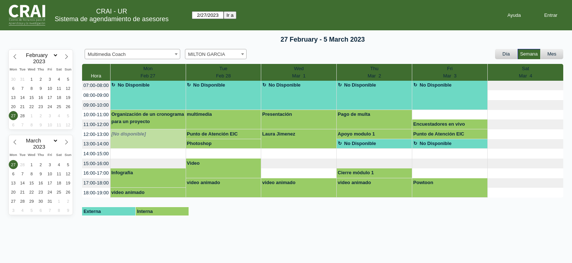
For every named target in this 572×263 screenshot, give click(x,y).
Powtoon (423, 182)
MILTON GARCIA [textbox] (206, 54)
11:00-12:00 (96, 124)
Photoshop (199, 143)
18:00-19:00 (96, 192)
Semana (529, 54)
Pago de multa (354, 114)
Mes (552, 54)
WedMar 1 (299, 72)
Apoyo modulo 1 (356, 134)
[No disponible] (128, 134)
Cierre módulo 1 (356, 172)
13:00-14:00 (96, 143)
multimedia (199, 114)
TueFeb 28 (223, 72)
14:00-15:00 (96, 153)
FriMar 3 (450, 72)
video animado (203, 182)
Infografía (122, 172)
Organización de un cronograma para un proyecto (147, 117)
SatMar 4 (525, 72)
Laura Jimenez (278, 134)
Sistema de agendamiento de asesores (112, 19)
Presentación (277, 114)
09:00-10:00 (96, 105)
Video (193, 163)
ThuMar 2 (374, 72)
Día (506, 54)
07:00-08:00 (96, 85)
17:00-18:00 (96, 183)
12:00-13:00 (96, 134)
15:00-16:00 (96, 163)
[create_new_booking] (525, 86)
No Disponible (134, 85)
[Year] (41, 61)
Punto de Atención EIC (212, 134)
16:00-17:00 (96, 173)
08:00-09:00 (96, 95)
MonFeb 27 (147, 72)
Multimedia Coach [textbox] (107, 54)
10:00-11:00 (96, 114)
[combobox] (132, 54)
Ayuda (514, 15)
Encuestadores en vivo (439, 124)
